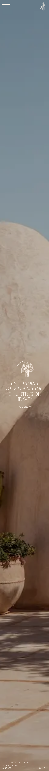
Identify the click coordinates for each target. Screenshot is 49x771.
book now (24, 407)
